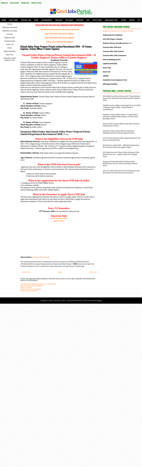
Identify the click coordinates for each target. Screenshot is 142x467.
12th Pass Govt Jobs (9, 31)
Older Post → (94, 272)
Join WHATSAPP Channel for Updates (59, 38)
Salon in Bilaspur (26, 287)
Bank (36, 20)
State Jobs (97, 20)
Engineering (47, 20)
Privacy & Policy (36, 3)
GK (139, 20)
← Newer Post (25, 272)
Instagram (36, 257)
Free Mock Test (111, 20)
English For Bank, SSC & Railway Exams (118, 31)
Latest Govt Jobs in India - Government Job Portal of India (68, 300)
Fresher (58, 20)
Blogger (99, 300)
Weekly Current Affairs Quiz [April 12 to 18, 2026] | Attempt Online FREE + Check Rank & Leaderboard (122, 107)
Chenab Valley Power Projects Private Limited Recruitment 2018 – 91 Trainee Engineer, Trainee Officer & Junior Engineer (56, 47)
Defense (79, 20)
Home (4, 20)
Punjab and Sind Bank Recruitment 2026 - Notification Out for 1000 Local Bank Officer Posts (120, 164)
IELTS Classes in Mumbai (28, 291)
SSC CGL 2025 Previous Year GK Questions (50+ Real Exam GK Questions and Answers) (121, 172)
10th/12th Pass (14, 3)
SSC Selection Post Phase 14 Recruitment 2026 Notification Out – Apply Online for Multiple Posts (121, 154)
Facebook (45, 257)
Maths (132, 20)
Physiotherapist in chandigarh (30, 289)
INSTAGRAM (56, 30)
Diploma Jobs (25, 3)
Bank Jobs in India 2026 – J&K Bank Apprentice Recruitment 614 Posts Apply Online (121, 146)
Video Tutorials (10, 51)
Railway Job (26, 20)
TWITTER (65, 30)
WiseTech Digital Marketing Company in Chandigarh (38, 284)
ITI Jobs (10, 34)
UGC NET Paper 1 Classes (112, 39)
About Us (9, 55)
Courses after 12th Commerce (114, 55)
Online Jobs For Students (113, 35)
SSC (88, 20)
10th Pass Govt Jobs (9, 27)
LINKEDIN (74, 30)
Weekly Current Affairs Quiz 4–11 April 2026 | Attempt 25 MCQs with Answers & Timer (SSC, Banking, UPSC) (121, 117)
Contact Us (4, 3)
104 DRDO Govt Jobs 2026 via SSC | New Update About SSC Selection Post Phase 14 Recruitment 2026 (121, 98)
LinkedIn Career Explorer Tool (9, 59)
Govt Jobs (13, 20)
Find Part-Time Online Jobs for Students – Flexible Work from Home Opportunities (119, 132)
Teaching (69, 20)
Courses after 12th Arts (112, 47)
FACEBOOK (45, 30)
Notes (123, 20)
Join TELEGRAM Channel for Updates (59, 34)
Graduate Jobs (9, 41)
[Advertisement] (59, 238)
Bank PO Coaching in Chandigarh (31, 286)
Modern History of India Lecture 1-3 (117, 43)
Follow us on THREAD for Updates (59, 42)
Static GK (9, 44)
